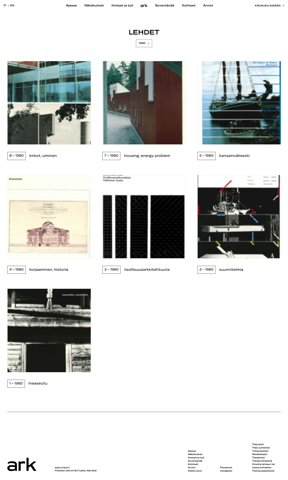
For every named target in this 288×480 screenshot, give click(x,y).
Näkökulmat (94, 5)
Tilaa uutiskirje (261, 448)
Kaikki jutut (195, 471)
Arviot (208, 5)
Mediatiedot (259, 454)
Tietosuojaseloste (263, 471)
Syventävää (164, 5)
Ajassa (71, 5)
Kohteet (189, 5)
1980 (142, 43)
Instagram (226, 471)
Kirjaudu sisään (267, 6)
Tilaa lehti (258, 444)
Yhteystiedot (260, 451)
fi (5, 5)
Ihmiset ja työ (122, 5)
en (12, 5)
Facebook (226, 468)
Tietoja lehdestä (262, 461)
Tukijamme (258, 458)
